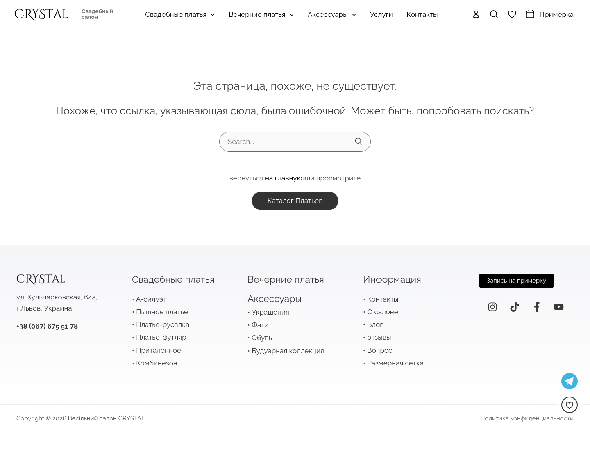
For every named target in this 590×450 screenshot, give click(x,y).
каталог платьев (295, 200)
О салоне (382, 312)
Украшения (270, 312)
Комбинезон (156, 363)
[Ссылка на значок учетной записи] (476, 14)
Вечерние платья (285, 279)
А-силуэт (151, 299)
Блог (375, 324)
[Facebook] (537, 307)
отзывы (379, 337)
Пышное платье (162, 312)
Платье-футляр (161, 337)
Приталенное (158, 350)
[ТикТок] (514, 307)
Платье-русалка (162, 324)
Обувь (262, 338)
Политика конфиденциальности (527, 418)
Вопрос (379, 350)
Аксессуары (274, 298)
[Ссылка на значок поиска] (494, 14)
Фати (260, 325)
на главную (283, 178)
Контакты (382, 299)
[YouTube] (559, 307)
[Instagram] (492, 307)
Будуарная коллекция (288, 351)
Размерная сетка (395, 363)
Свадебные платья (173, 279)
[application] (210, 14)
